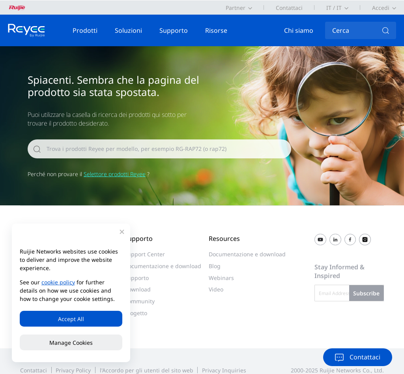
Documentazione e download (162, 266)
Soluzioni (128, 30)
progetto (135, 313)
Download (137, 289)
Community (139, 301)
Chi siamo (298, 30)
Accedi (380, 7)
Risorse (216, 30)
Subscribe (366, 293)
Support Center (144, 254)
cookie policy (58, 282)
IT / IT (334, 7)
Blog (215, 266)
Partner (235, 7)
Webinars (221, 278)
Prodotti (85, 30)
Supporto (173, 30)
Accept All (71, 319)
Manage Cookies (71, 342)
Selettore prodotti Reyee (115, 174)
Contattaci (289, 7)
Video (216, 289)
